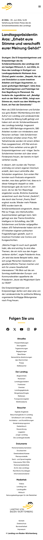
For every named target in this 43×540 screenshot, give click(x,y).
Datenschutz (21, 523)
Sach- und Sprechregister (21, 459)
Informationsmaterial (21, 474)
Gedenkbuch (21, 426)
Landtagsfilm (21, 489)
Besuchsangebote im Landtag (21, 415)
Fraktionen (21, 384)
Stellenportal (21, 366)
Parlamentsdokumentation (21, 448)
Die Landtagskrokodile (21, 438)
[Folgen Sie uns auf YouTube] (21, 329)
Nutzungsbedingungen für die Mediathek (21, 495)
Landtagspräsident (21, 381)
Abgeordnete (21, 376)
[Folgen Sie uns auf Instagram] (28, 329)
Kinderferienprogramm (21, 423)
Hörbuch (21, 492)
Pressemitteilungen (21, 343)
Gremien (21, 387)
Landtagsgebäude (22, 390)
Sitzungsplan (21, 345)
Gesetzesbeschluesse (21, 453)
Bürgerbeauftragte (21, 393)
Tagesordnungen (21, 348)
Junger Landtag (21, 435)
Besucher (21, 407)
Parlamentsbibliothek (21, 465)
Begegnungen (21, 351)
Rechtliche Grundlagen (21, 471)
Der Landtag (22, 372)
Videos (21, 484)
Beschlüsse (22, 354)
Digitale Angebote (21, 412)
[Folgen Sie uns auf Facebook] (7, 329)
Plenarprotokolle (22, 456)
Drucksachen (21, 450)
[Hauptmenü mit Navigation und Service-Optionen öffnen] (39, 6)
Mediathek (21, 479)
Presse (21, 363)
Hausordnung (21, 429)
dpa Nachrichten (21, 360)
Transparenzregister (21, 399)
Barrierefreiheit (21, 526)
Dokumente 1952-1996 (21, 462)
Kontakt (21, 521)
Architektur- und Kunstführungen (21, 420)
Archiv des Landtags (21, 468)
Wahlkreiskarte (21, 402)
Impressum (21, 529)
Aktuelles (21, 338)
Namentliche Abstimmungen (21, 357)
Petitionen (21, 396)
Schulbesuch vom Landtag (21, 418)
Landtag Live (21, 486)
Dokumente (21, 443)
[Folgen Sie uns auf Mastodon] (35, 329)
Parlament (21, 379)
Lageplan (21, 432)
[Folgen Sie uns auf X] (14, 329)
